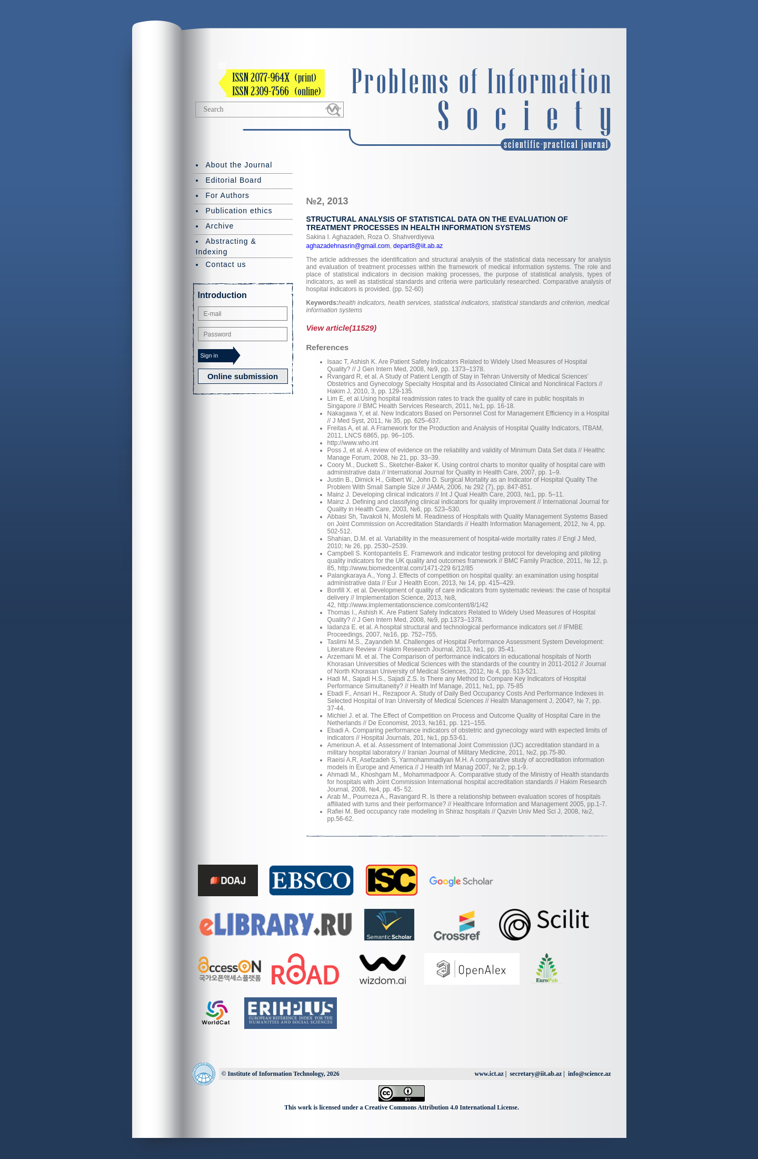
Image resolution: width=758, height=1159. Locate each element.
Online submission (242, 376)
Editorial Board (234, 180)
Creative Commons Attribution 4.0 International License (441, 1107)
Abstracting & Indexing (226, 246)
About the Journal (239, 165)
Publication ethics (239, 210)
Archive (220, 226)
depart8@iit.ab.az (417, 246)
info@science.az (589, 1073)
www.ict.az (488, 1073)
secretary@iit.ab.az (536, 1073)
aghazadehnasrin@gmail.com (348, 246)
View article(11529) (341, 327)
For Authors (228, 195)
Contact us (226, 264)
